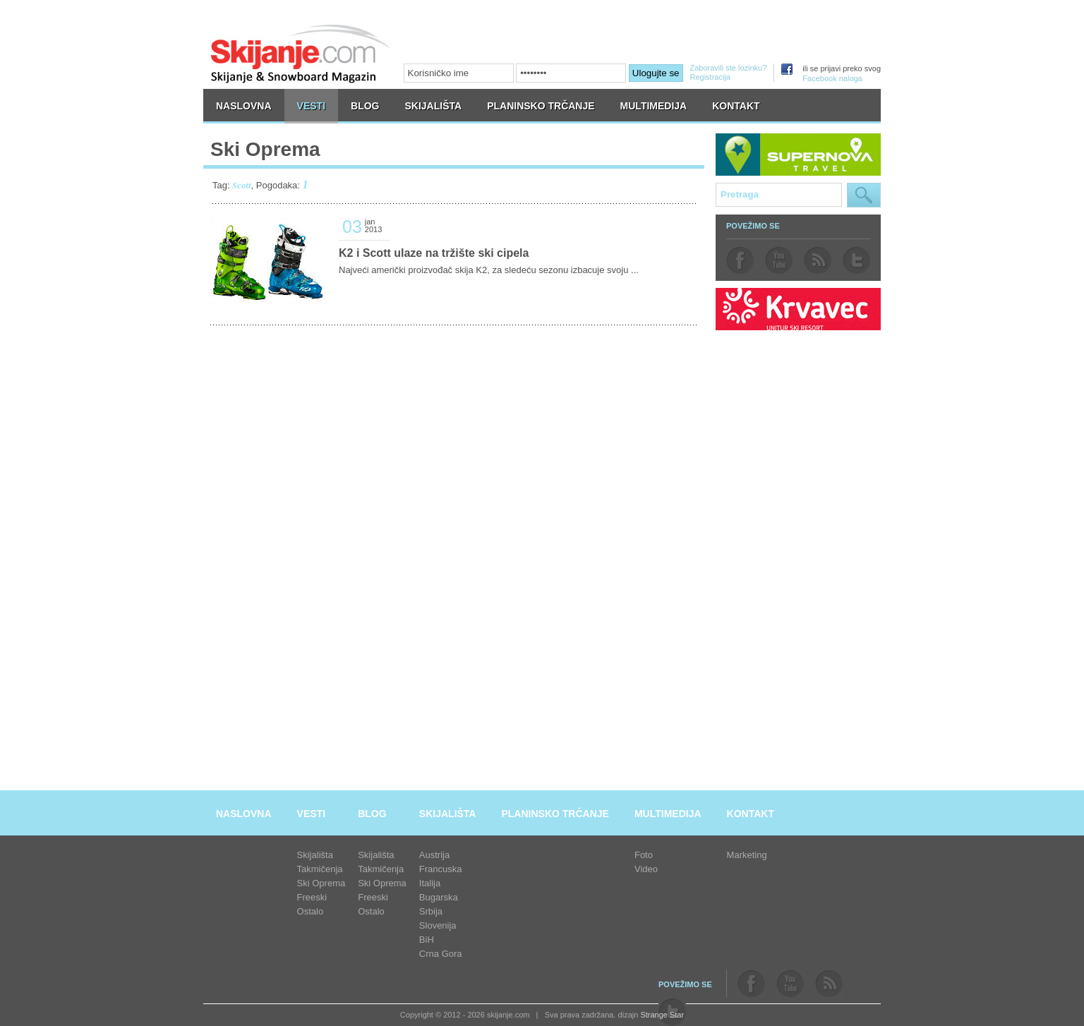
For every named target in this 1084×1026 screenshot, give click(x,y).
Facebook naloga (832, 78)
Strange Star (662, 1014)
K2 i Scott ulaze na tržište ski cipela (434, 253)
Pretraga (864, 195)
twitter (856, 260)
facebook (740, 260)
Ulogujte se (656, 73)
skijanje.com (300, 53)
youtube (779, 260)
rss (817, 260)
